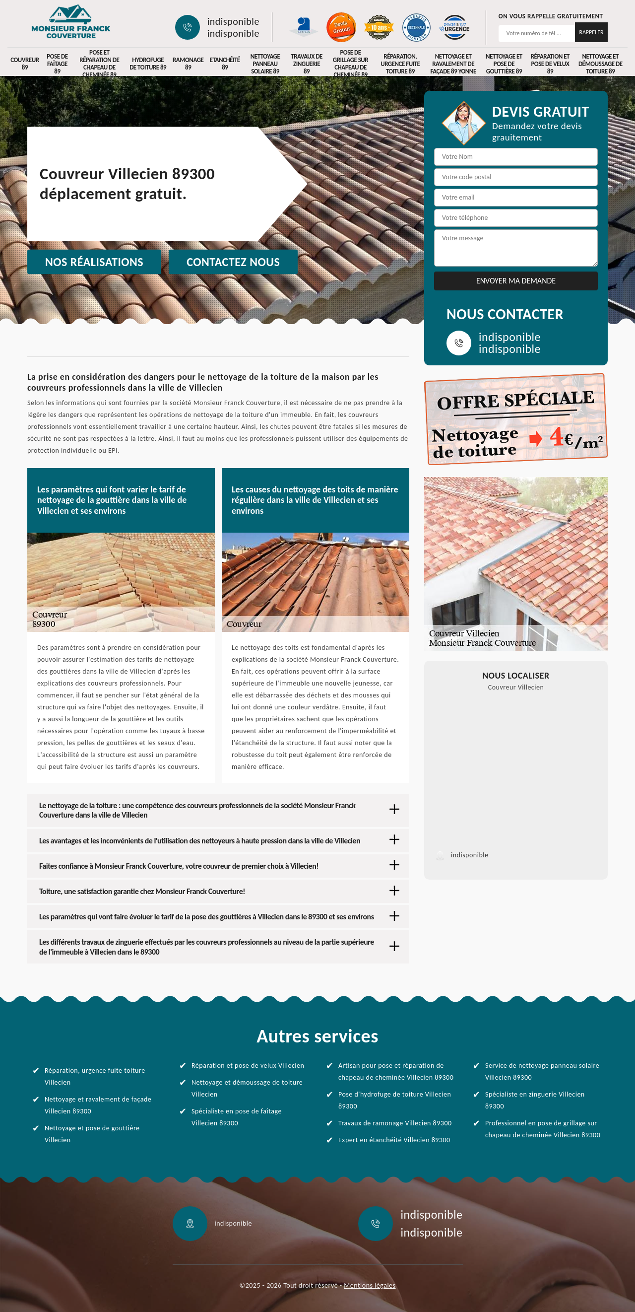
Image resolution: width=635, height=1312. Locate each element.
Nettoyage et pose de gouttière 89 (504, 64)
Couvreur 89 (24, 63)
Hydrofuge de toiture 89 (147, 63)
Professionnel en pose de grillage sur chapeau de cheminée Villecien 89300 (542, 1129)
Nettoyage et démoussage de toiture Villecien (247, 1088)
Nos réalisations (94, 262)
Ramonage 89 (188, 63)
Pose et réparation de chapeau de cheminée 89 (99, 63)
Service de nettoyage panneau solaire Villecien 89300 (542, 1071)
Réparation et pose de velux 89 (550, 64)
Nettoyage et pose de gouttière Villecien (92, 1134)
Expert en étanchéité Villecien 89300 (394, 1140)
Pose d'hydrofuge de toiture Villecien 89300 (394, 1100)
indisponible (233, 21)
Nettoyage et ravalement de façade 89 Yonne (453, 64)
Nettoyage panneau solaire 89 (265, 64)
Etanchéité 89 (225, 63)
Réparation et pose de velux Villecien (247, 1065)
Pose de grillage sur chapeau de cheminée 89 (350, 63)
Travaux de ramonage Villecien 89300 (395, 1123)
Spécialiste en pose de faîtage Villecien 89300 (236, 1117)
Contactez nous (233, 262)
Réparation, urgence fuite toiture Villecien (95, 1076)
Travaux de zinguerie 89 (306, 64)
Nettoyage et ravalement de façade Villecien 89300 (98, 1105)
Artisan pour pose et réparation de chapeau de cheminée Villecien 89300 (395, 1071)
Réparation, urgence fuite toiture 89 (400, 64)
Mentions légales (369, 1285)
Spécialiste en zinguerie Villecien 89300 (535, 1100)
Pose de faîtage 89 (57, 64)
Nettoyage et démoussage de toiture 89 (600, 64)
